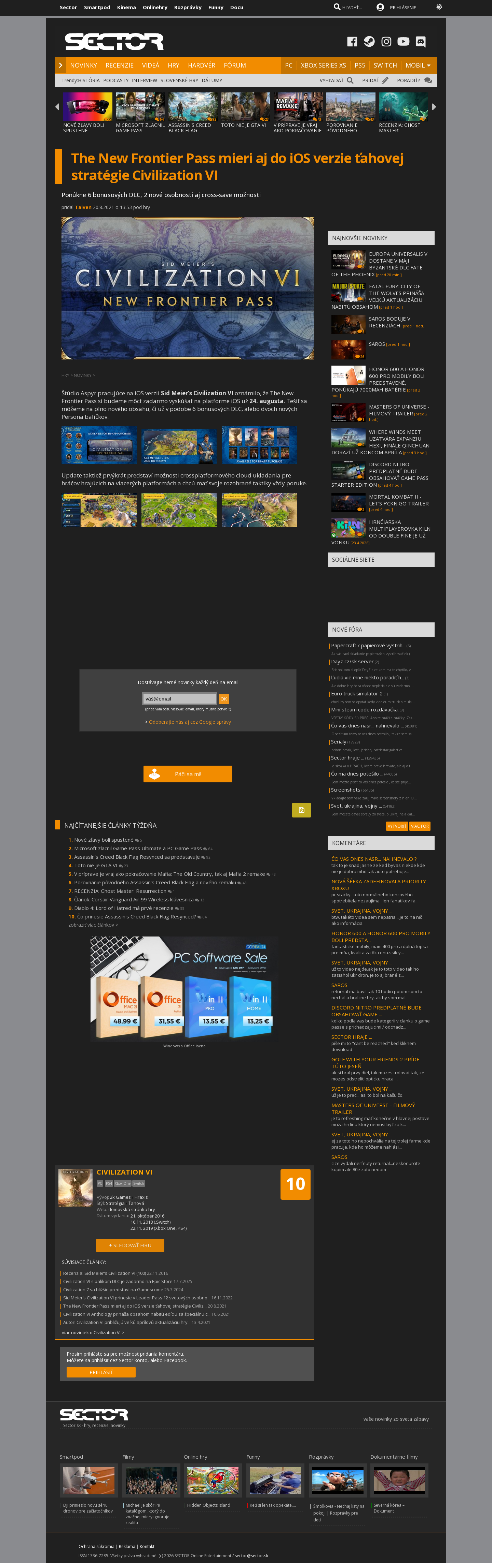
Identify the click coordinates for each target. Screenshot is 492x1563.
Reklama (127, 1546)
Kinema (126, 7)
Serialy (338, 741)
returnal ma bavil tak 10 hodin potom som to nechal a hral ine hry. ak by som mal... (376, 994)
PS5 (360, 65)
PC (288, 65)
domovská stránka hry (131, 1209)
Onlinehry (155, 7)
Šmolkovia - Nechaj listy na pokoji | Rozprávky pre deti (339, 1513)
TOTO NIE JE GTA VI (243, 125)
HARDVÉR (201, 65)
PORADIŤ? (408, 80)
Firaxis (141, 1197)
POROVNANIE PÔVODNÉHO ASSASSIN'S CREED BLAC (347, 133)
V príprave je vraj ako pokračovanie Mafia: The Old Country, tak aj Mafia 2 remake (175, 873)
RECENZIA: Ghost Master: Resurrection (124, 890)
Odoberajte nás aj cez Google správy (190, 722)
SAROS (377, 343)
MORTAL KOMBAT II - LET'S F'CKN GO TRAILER (399, 500)
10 (295, 1183)
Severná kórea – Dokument (389, 1508)
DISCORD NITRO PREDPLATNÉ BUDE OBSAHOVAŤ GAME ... (376, 1011)
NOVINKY (83, 65)
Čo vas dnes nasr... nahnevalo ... (367, 725)
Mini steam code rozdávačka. (365, 709)
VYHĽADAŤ (332, 80)
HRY (173, 65)
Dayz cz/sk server (352, 661)
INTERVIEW (144, 80)
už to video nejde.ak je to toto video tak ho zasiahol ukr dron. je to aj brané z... (375, 972)
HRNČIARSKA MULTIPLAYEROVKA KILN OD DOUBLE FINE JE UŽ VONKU (380, 532)
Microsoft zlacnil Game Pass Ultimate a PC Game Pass (143, 848)
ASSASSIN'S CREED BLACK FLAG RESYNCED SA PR (189, 130)
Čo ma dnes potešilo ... (357, 773)
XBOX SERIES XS (323, 65)
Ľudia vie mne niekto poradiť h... (367, 677)
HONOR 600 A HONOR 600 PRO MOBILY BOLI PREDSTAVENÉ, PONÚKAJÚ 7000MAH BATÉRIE (378, 379)
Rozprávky (188, 7)
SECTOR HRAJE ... (351, 1036)
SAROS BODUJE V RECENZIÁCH (389, 322)
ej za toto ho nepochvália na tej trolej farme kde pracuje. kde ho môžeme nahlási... (380, 1144)
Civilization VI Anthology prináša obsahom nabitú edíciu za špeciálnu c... (136, 1314)
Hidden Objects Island (208, 1505)
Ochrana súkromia (96, 1546)
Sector (68, 7)
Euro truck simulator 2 (357, 693)
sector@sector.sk (251, 1556)
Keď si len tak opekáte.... (273, 1505)
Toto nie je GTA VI (101, 865)
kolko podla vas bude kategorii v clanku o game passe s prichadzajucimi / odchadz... (380, 1024)
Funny (215, 7)
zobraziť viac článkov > (93, 924)
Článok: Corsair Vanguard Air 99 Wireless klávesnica (139, 899)
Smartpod (97, 7)
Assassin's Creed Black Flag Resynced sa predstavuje (142, 856)
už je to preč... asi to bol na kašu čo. (367, 1095)
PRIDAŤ (370, 80)
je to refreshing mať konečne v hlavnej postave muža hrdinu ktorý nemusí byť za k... (380, 1121)
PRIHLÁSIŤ (101, 1372)
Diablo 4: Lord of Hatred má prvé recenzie (129, 907)
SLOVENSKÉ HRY (179, 80)
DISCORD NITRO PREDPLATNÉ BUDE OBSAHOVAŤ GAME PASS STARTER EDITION (379, 474)
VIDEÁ (150, 65)
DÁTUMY (212, 80)
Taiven (83, 207)
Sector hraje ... (347, 757)
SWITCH (385, 65)
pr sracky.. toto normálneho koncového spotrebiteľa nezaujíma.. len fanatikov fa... (375, 897)
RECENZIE (120, 65)
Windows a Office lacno (184, 1045)
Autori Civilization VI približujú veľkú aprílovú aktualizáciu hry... (127, 1322)
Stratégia (115, 1203)
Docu (236, 7)
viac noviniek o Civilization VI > (93, 1332)
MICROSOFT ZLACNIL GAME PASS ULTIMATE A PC (140, 130)
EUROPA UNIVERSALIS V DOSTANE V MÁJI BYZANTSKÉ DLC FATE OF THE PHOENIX (379, 264)
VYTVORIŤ (397, 826)
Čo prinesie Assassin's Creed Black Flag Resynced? (142, 916)
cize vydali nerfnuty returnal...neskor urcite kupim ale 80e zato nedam (375, 1166)
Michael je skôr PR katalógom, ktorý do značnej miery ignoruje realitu (147, 1513)
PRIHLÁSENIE (403, 7)
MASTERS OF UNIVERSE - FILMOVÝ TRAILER (399, 410)
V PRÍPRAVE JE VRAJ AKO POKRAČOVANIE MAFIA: (298, 130)
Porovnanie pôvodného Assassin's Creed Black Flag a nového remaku (160, 882)
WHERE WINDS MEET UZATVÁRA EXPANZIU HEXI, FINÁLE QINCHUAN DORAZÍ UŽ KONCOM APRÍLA (380, 442)
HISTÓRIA (89, 80)
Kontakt (147, 1546)
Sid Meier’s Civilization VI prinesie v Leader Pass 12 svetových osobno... (136, 1298)
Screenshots (345, 789)
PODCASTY (115, 80)
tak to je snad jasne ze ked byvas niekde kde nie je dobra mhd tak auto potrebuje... (378, 868)
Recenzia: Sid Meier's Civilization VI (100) (104, 1273)
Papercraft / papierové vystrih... (368, 645)
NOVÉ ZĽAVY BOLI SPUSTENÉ (83, 128)
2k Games (120, 1197)
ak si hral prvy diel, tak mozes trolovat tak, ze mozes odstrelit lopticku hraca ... (377, 1076)
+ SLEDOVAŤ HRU (130, 1245)
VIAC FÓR (420, 826)
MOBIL (415, 65)
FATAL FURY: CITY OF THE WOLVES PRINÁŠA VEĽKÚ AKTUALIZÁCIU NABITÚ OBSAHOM (377, 296)
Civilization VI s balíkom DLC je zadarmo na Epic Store (118, 1281)
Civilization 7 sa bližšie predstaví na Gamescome (113, 1289)
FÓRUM (235, 65)
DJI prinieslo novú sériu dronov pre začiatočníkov (88, 1508)
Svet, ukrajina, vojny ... (356, 805)
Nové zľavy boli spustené (108, 839)
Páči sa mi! (188, 774)
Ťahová (136, 1203)
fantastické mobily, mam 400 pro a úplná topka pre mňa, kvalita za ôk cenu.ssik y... (379, 949)
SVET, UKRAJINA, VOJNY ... (362, 910)
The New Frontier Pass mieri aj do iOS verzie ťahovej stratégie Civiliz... (135, 1306)
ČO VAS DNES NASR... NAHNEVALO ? (374, 858)
